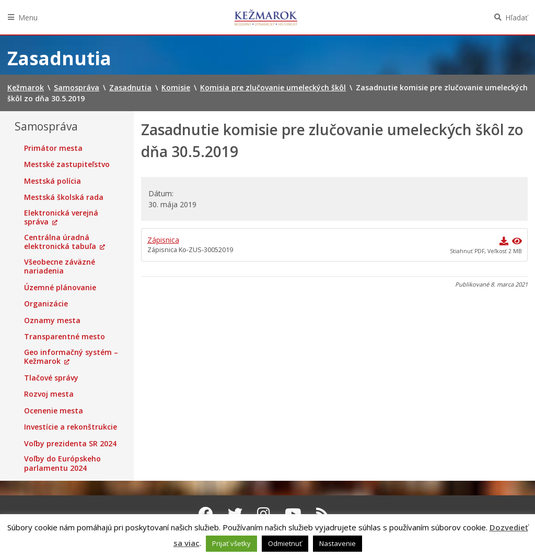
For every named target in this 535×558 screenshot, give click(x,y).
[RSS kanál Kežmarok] (322, 514)
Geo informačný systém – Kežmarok (71, 357)
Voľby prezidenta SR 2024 (70, 443)
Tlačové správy (51, 378)
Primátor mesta (53, 148)
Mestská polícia (52, 181)
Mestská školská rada (63, 197)
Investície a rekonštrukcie (70, 427)
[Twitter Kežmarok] (235, 514)
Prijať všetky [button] (231, 543)
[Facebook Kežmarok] (206, 514)
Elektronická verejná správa (61, 217)
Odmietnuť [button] (285, 543)
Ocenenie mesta (53, 410)
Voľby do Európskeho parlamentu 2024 (62, 463)
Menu (28, 17)
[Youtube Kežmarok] (293, 514)
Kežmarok (266, 17)
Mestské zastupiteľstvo (67, 164)
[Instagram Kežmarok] (263, 514)
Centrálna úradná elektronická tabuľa (60, 242)
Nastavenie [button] (337, 543)
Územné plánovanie (60, 287)
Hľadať (516, 17)
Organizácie (46, 303)
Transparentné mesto (64, 336)
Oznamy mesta (52, 320)
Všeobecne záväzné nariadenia (59, 266)
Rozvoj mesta (49, 394)
